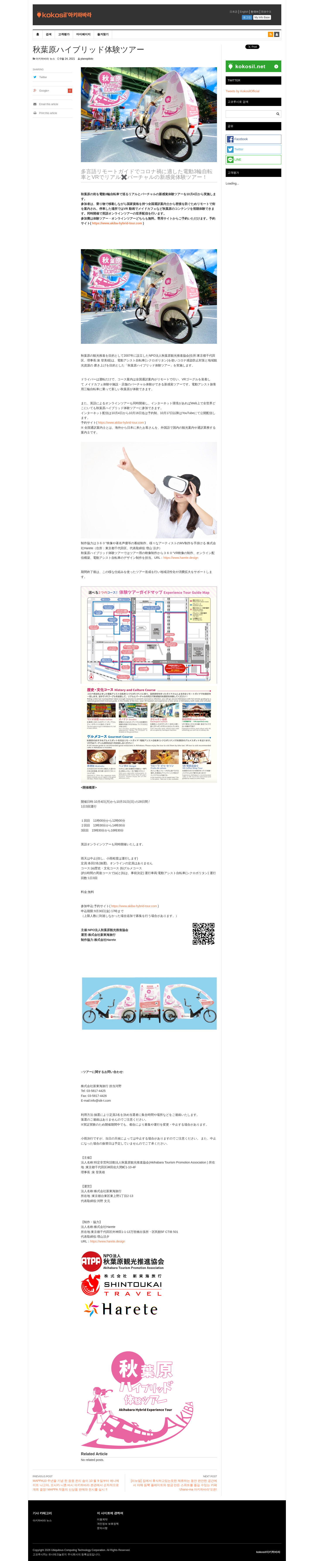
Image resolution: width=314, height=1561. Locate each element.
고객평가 (64, 34)
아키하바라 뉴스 (45, 58)
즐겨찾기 (103, 34)
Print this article (45, 113)
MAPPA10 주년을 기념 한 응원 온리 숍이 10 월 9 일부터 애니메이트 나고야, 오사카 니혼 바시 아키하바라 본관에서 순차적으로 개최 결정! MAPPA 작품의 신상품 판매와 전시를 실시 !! (76, 1485)
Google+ (44, 90)
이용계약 (102, 1519)
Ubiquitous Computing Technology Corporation (78, 1550)
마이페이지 (83, 34)
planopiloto (86, 58)
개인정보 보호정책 (108, 1523)
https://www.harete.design (180, 557)
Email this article (45, 104)
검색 (48, 34)
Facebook (237, 139)
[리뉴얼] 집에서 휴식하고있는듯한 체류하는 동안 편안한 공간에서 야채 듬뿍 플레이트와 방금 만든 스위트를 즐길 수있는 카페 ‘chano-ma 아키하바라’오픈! (174, 1485)
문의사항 (102, 1528)
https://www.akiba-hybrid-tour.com (117, 223)
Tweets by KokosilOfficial (242, 91)
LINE (234, 159)
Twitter (43, 77)
